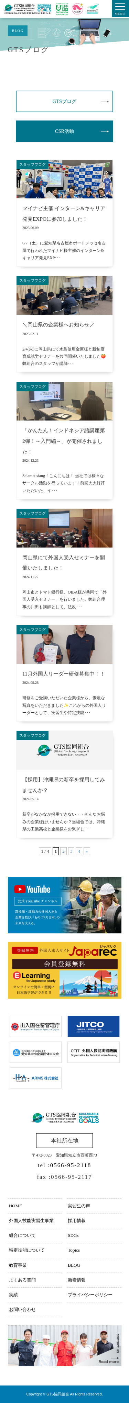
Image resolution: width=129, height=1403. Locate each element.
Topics (74, 1250)
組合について (22, 1235)
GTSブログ (64, 101)
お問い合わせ (22, 1309)
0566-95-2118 (71, 1165)
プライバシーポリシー (90, 1294)
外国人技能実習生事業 (31, 1220)
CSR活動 (64, 131)
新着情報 (77, 1280)
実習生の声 (79, 1205)
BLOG (74, 1265)
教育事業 (18, 1265)
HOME (15, 1205)
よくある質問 (22, 1280)
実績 (13, 1294)
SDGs (73, 1235)
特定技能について (27, 1250)
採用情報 (77, 1220)
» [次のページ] (87, 851)
